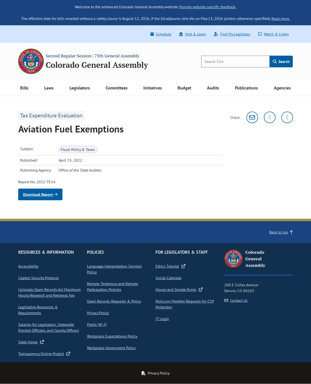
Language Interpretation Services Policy (114, 269)
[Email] (252, 117)
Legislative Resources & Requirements (38, 310)
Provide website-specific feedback (207, 6)
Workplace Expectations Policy (112, 336)
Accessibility (28, 266)
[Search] (235, 61)
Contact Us (236, 300)
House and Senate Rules (179, 289)
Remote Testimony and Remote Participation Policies (112, 286)
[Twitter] (270, 117)
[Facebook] (287, 117)
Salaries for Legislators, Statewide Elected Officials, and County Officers (48, 327)
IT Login (162, 318)
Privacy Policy (98, 312)
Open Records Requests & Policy (114, 301)
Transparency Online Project (44, 353)
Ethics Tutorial (170, 266)
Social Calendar (168, 277)
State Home (31, 342)
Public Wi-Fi (97, 324)
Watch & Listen (273, 34)
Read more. (280, 18)
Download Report (40, 194)
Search (281, 61)
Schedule (160, 34)
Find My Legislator (232, 34)
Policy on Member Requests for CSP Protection (185, 304)
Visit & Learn (192, 34)
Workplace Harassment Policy (111, 347)
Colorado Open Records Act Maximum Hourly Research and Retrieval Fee (49, 292)
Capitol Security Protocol (38, 277)
